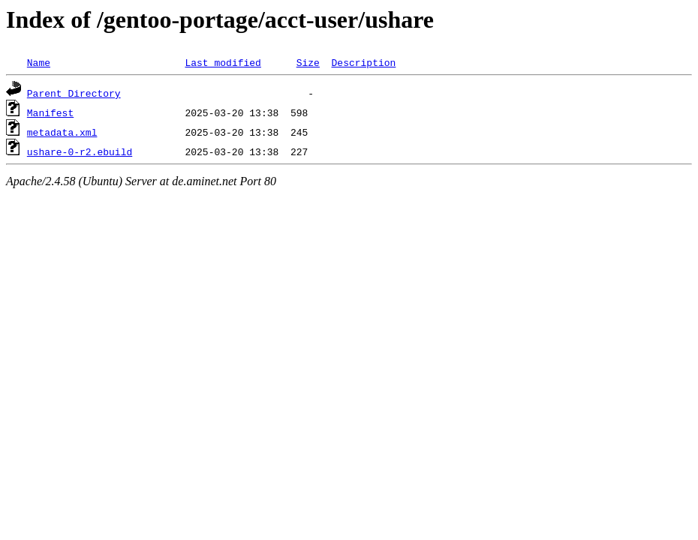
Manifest (50, 112)
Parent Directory (74, 93)
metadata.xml (62, 132)
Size (308, 62)
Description (363, 62)
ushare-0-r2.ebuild (79, 151)
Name (38, 62)
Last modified (222, 62)
